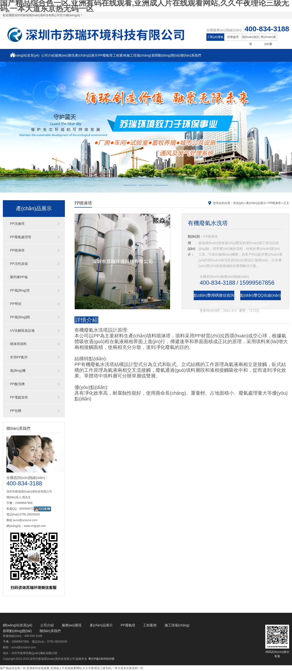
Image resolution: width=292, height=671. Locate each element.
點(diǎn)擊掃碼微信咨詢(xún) (214, 296)
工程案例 (119, 55)
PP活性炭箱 (19, 264)
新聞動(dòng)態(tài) (165, 55)
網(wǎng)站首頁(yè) (24, 54)
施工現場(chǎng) (138, 55)
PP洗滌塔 (17, 223)
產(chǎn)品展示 (86, 55)
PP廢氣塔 (105, 55)
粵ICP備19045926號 (101, 659)
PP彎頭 (15, 304)
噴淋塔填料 (18, 344)
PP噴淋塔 (17, 250)
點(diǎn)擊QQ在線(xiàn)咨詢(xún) (260, 296)
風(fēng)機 (18, 370)
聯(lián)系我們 (190, 55)
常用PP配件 (19, 357)
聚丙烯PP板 (19, 277)
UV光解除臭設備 (22, 330)
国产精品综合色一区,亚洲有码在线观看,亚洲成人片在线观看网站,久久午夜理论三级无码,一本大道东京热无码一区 (71, 668)
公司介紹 (48, 55)
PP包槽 (15, 411)
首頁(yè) (238, 203)
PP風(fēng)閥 (20, 317)
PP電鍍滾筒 (19, 397)
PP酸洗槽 (17, 384)
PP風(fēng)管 (20, 290)
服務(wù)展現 (65, 55)
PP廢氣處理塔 (20, 237)
